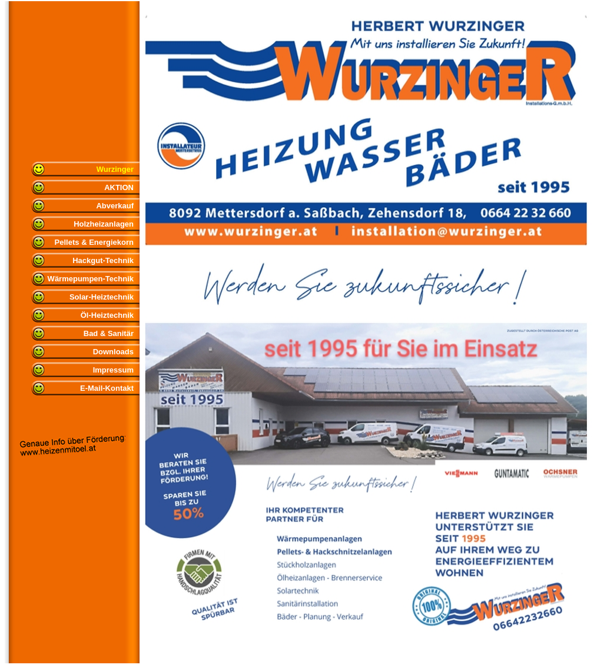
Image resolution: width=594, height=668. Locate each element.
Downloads (113, 351)
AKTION (119, 187)
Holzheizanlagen (104, 224)
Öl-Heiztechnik (107, 315)
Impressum (113, 369)
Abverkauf (115, 205)
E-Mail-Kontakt (107, 388)
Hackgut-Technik (103, 260)
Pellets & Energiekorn (94, 242)
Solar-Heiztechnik (101, 297)
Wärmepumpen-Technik (91, 278)
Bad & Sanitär (109, 333)
